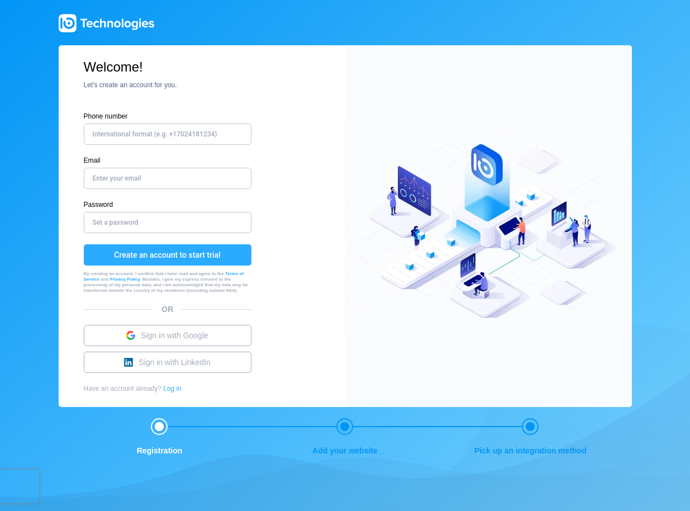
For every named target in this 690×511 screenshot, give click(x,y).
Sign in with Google (167, 335)
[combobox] (236, 134)
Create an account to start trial (167, 254)
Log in (172, 388)
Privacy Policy (125, 279)
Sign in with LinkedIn (167, 362)
